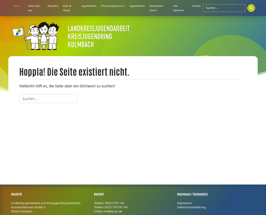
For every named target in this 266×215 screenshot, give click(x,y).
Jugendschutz (137, 5)
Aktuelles (52, 5)
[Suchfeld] (224, 8)
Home (16, 5)
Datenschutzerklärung (191, 207)
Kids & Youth (67, 8)
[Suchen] (251, 8)
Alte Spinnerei (178, 8)
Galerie (196, 5)
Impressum (184, 203)
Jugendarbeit (88, 5)
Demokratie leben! (156, 8)
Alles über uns (34, 8)
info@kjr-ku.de (112, 211)
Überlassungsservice (113, 5)
